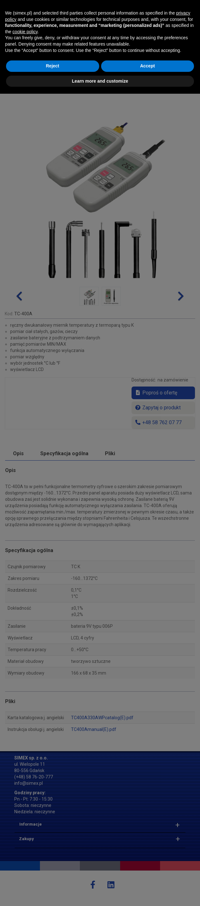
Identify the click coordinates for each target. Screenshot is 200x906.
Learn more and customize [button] (100, 893)
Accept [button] (147, 878)
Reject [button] (52, 878)
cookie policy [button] (24, 843)
